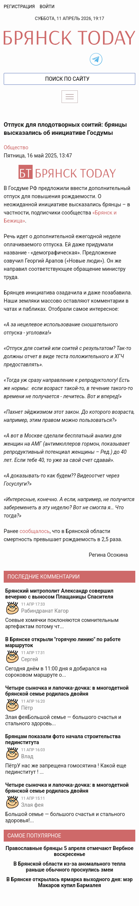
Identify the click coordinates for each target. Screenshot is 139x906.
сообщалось (35, 531)
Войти (47, 6)
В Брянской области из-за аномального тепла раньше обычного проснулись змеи (69, 867)
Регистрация (19, 6)
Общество (16, 147)
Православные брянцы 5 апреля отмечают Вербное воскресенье (69, 851)
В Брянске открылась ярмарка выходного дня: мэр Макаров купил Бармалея (69, 882)
